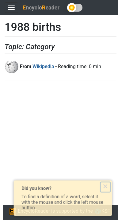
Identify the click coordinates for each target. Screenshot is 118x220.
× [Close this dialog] (108, 186)
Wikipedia (43, 66)
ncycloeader (41, 7)
